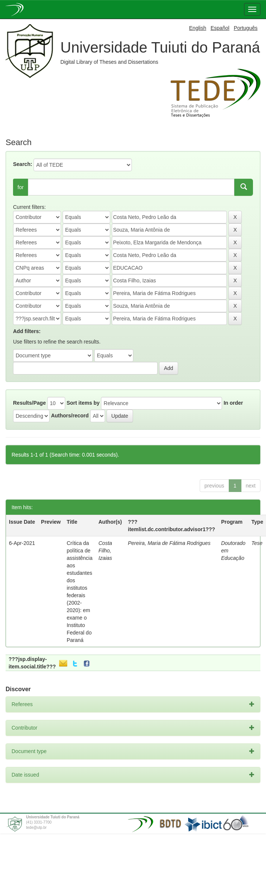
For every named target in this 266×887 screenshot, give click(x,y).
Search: (22, 164)
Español (219, 28)
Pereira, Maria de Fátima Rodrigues (169, 543)
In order (233, 403)
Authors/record (70, 416)
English (197, 28)
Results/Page (29, 403)
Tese (257, 543)
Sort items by (83, 403)
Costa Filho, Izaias (105, 550)
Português (245, 28)
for (20, 187)
